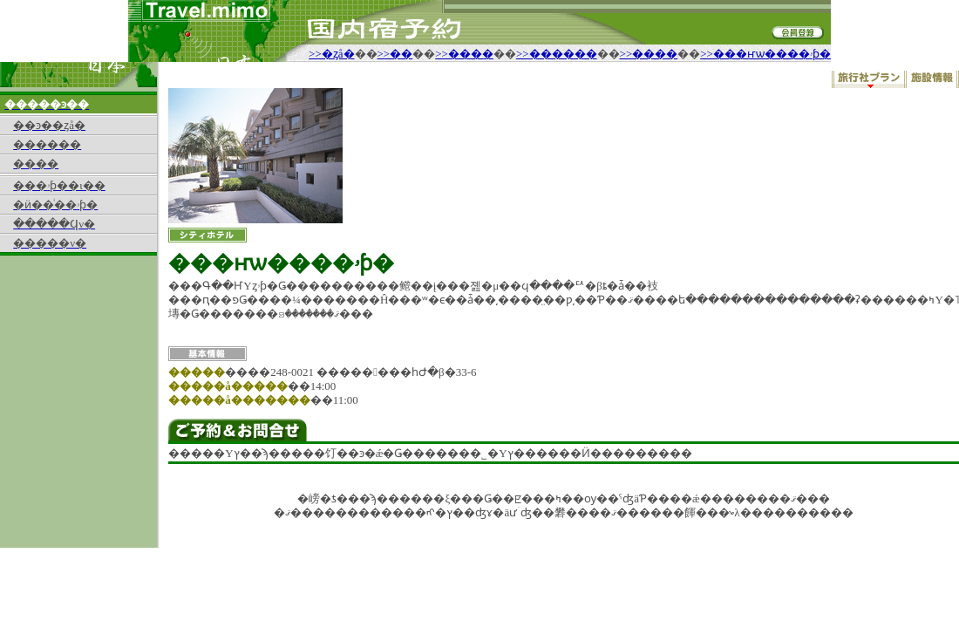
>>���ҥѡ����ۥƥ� (765, 53)
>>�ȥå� (331, 53)
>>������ (556, 53)
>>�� (395, 53)
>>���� (464, 53)
